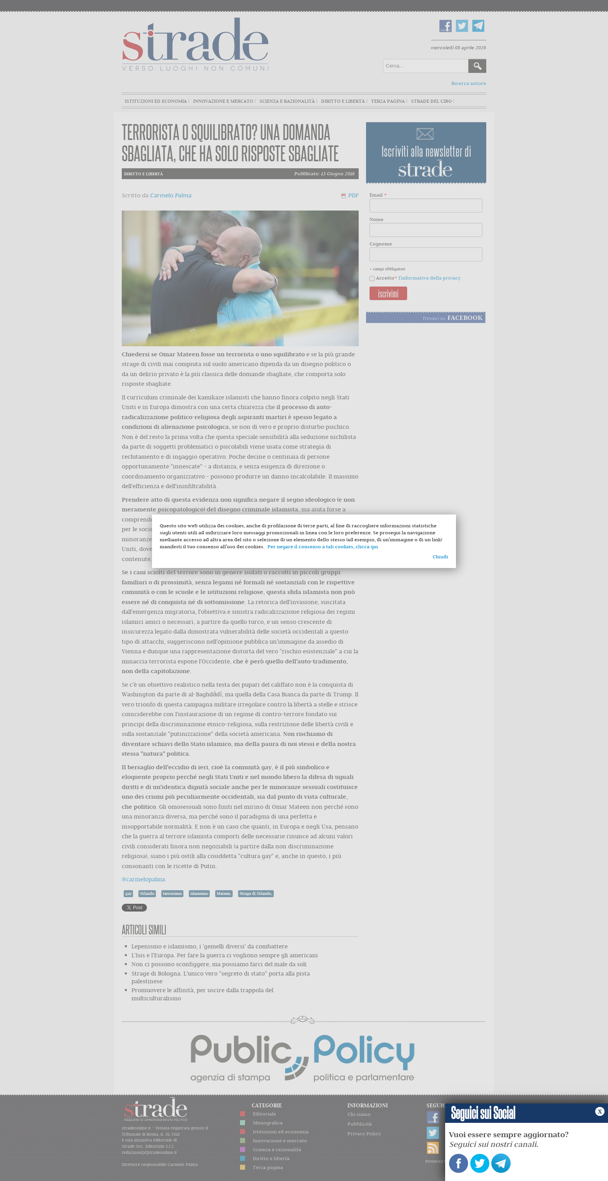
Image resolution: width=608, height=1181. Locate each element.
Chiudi (440, 556)
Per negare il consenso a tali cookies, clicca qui (323, 546)
